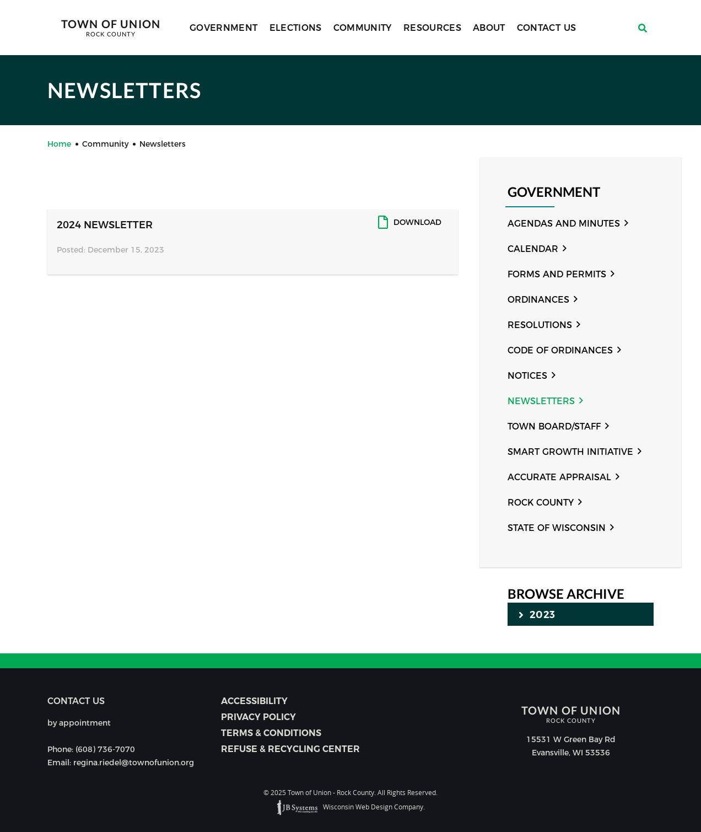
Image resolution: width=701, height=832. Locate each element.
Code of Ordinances (560, 350)
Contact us (76, 701)
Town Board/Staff (554, 426)
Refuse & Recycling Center (290, 749)
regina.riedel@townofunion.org (133, 762)
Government (224, 28)
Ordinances (538, 299)
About (489, 28)
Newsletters (541, 401)
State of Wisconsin (557, 528)
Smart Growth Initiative (570, 452)
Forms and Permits (557, 274)
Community (362, 28)
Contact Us (546, 28)
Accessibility (254, 701)
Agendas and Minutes (564, 223)
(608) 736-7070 (105, 749)
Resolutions (540, 325)
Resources (432, 28)
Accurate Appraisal (559, 477)
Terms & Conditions (271, 733)
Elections (295, 28)
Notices (527, 376)
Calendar (533, 249)
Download (417, 222)
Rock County (541, 502)
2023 (537, 614)
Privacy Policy (258, 717)
